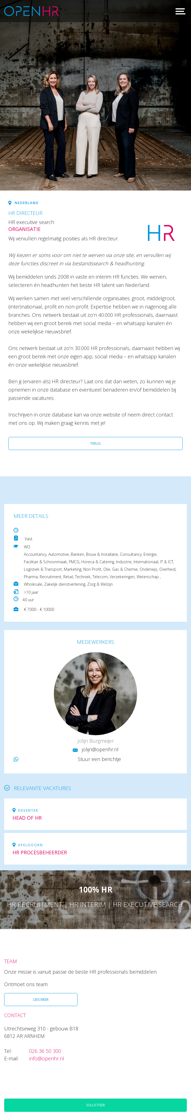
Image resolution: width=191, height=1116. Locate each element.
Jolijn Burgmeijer (95, 740)
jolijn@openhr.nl (100, 749)
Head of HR (27, 817)
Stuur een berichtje (99, 759)
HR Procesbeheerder (39, 852)
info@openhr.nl (46, 1058)
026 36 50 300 (45, 1051)
